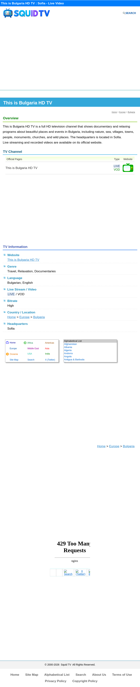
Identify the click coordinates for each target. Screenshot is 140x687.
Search (80, 674)
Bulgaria (131, 112)
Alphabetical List (57, 674)
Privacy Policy (55, 681)
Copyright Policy (85, 681)
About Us (99, 674)
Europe (122, 112)
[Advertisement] (70, 55)
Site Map (31, 674)
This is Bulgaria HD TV (23, 260)
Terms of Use (122, 674)
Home (114, 112)
